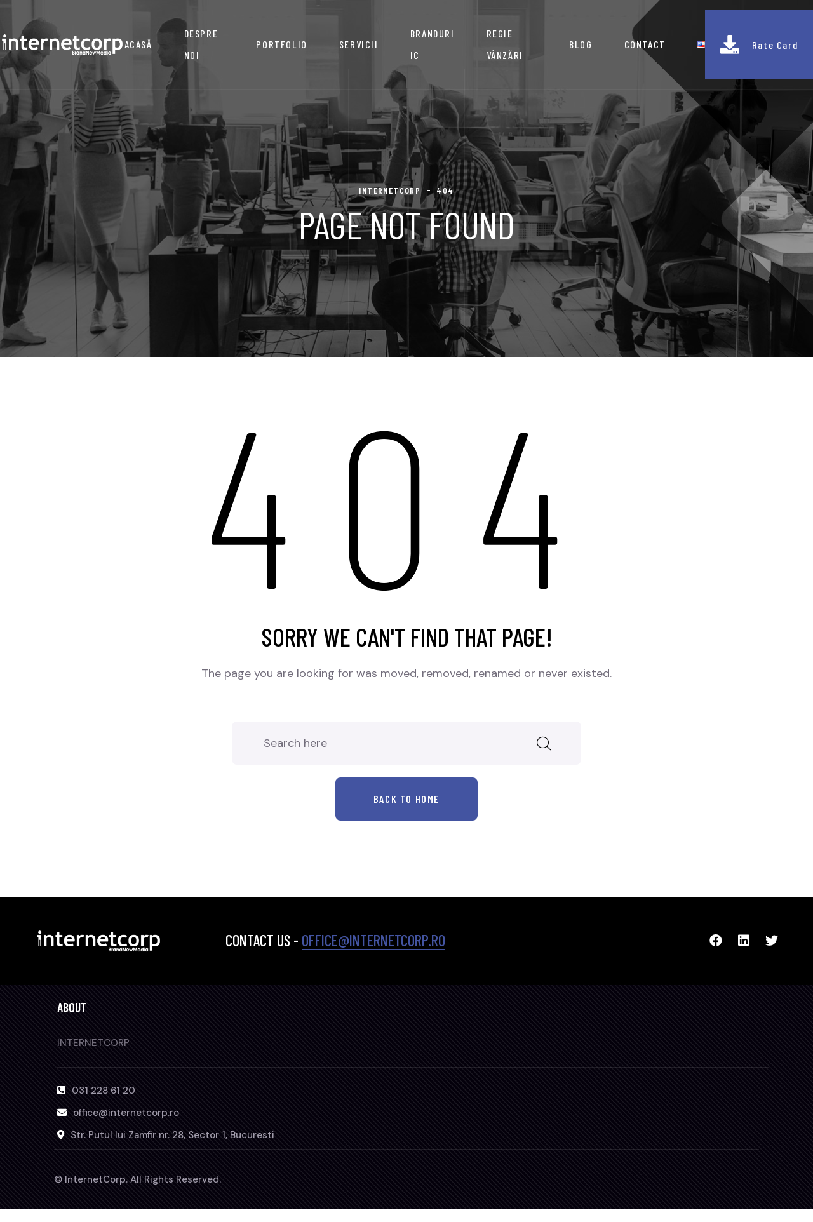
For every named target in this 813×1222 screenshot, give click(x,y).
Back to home (406, 799)
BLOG (580, 44)
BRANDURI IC (432, 44)
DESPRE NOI (201, 44)
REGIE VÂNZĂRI (505, 44)
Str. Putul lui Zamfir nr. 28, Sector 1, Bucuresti (172, 1135)
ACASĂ (138, 44)
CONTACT (645, 44)
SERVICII (359, 44)
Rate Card (775, 45)
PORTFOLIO (281, 44)
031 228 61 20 (103, 1090)
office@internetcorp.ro (373, 940)
